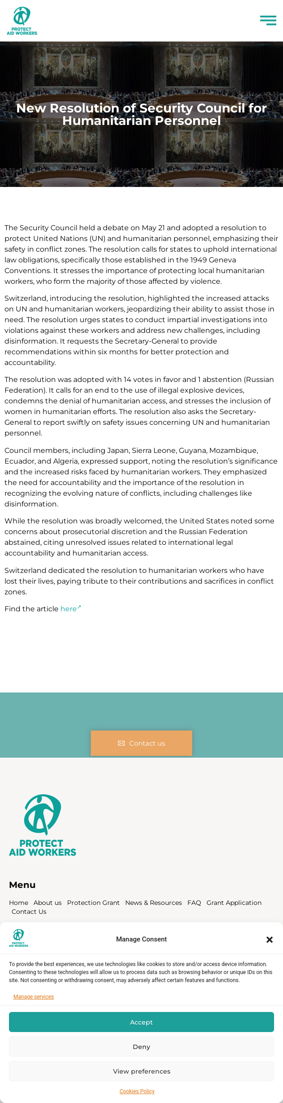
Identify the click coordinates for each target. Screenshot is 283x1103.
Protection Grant (93, 903)
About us (48, 903)
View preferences (141, 1071)
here (70, 609)
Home (18, 903)
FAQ (194, 903)
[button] (269, 939)
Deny (141, 1047)
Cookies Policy (136, 1091)
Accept (141, 1022)
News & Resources (153, 903)
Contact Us (29, 912)
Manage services (33, 997)
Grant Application (234, 903)
